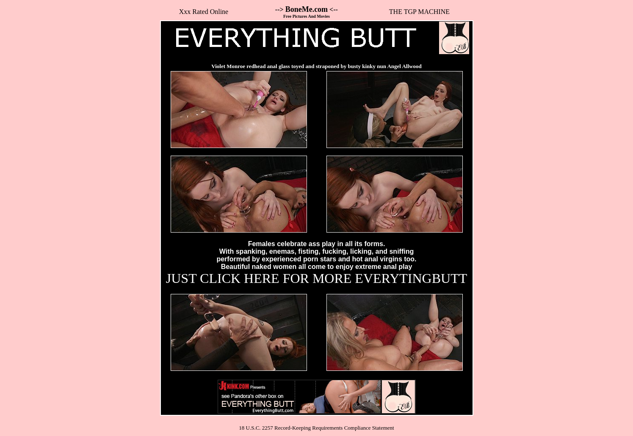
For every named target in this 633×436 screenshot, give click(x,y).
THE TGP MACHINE (419, 11)
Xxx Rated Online (203, 11)
